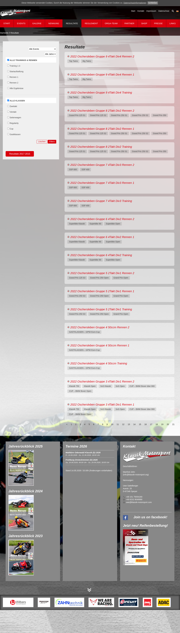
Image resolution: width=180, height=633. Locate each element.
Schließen (152, 3)
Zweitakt (13, 106)
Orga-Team (111, 23)
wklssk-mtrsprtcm (139, 502)
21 (173, 424)
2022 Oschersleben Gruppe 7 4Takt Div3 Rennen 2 (102, 164)
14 (134, 424)
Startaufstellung (16, 71)
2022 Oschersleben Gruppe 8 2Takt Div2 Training (101, 146)
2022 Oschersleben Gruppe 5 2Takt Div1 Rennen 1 (102, 291)
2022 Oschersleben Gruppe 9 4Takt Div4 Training (101, 92)
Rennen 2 (14, 83)
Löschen (42, 141)
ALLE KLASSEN (17, 101)
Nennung (53, 23)
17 (151, 424)
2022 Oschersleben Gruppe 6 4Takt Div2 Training (101, 255)
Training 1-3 (15, 66)
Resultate (72, 23)
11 (118, 424)
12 (123, 424)
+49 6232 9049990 (134, 499)
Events (21, 23)
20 (168, 424)
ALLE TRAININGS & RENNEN (23, 60)
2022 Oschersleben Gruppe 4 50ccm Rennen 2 (99, 327)
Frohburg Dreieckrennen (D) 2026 (82, 460)
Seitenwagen (15, 117)
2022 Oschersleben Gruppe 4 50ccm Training (98, 363)
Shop (144, 23)
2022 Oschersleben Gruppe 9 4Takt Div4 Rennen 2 (102, 56)
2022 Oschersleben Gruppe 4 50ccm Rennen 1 (99, 345)
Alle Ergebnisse (16, 88)
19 (162, 424)
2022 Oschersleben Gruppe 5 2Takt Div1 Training (101, 309)
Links (173, 23)
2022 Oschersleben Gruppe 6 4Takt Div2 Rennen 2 (102, 219)
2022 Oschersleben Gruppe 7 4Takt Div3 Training (101, 200)
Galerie (36, 23)
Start (133, 11)
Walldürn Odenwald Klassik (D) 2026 (83, 452)
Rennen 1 (14, 77)
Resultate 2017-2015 (19, 154)
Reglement (91, 23)
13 (129, 424)
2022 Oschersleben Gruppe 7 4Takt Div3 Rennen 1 (102, 182)
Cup (11, 129)
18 (157, 424)
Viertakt (13, 112)
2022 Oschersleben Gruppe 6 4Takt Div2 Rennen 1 (102, 237)
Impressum (151, 11)
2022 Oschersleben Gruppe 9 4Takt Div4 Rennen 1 (102, 74)
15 (140, 424)
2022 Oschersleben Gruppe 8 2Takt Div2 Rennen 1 (102, 128)
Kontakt (140, 11)
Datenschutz (163, 11)
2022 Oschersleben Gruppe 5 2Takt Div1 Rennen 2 (102, 273)
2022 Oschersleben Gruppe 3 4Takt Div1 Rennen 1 (102, 404)
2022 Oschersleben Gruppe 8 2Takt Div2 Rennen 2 (102, 110)
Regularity (14, 123)
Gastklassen (15, 134)
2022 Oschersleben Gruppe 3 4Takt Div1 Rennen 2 (102, 381)
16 (145, 424)
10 (112, 424)
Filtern (52, 141)
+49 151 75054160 (134, 497)
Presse (158, 23)
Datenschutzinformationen (134, 3)
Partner (129, 23)
